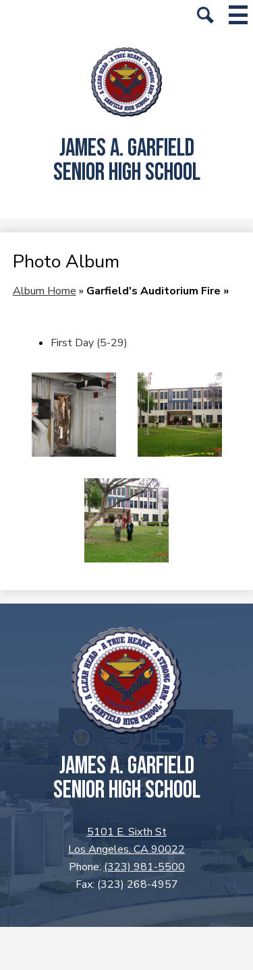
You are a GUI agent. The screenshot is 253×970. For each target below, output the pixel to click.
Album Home (44, 291)
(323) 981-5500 (144, 867)
